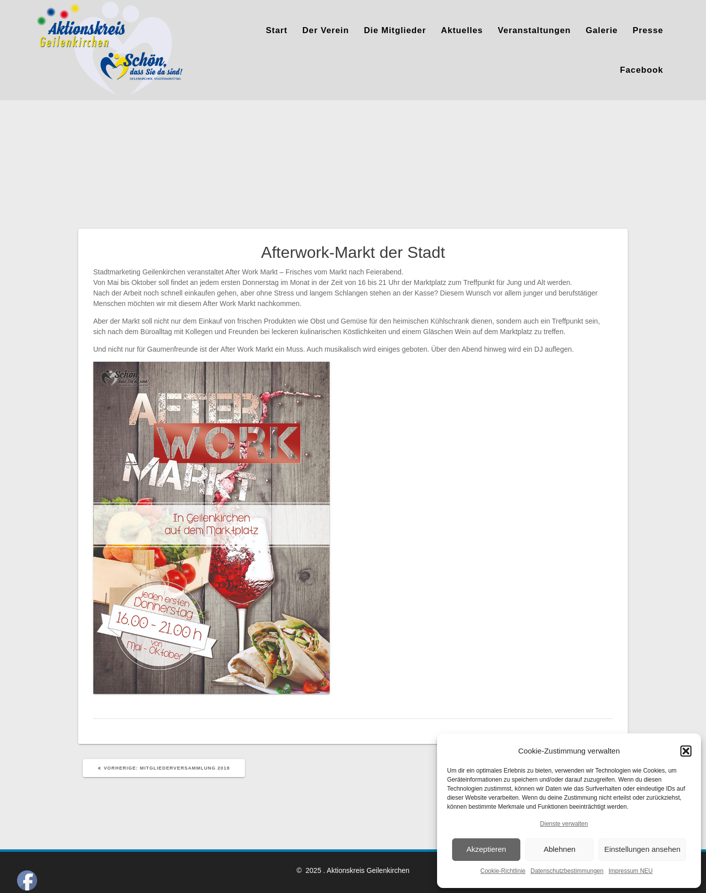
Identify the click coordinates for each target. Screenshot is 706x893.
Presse (648, 30)
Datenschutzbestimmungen (566, 870)
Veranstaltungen (534, 30)
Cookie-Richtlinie (502, 870)
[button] (686, 751)
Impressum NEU (631, 870)
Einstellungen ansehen (642, 849)
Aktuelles (462, 30)
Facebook (641, 70)
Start (277, 30)
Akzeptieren (486, 849)
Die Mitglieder (395, 30)
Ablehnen (559, 849)
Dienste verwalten (564, 823)
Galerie (602, 30)
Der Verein (325, 30)
